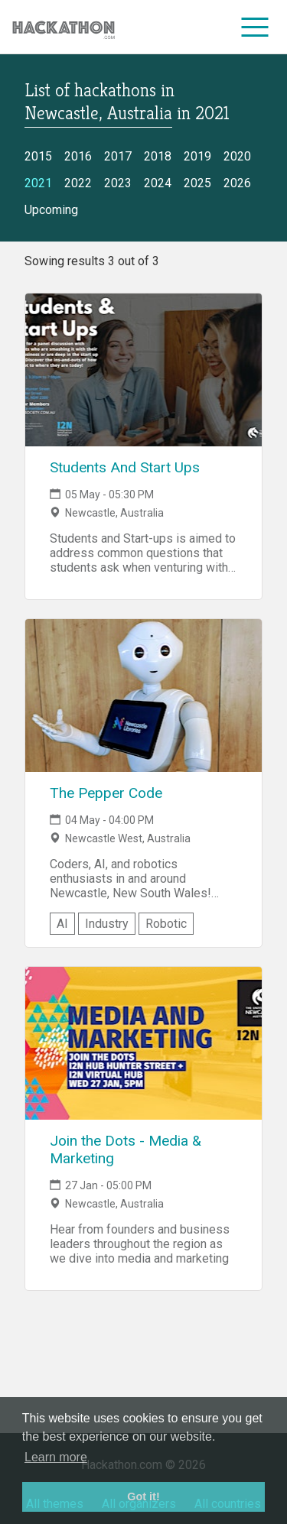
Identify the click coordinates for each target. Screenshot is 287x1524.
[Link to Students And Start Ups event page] (143, 369)
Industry (107, 923)
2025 (197, 183)
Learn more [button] (55, 1457)
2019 (197, 156)
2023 (118, 183)
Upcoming (51, 210)
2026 (237, 183)
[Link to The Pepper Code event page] (143, 695)
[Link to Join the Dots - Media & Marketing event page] (143, 1043)
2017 (118, 156)
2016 (78, 156)
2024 (157, 183)
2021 (38, 183)
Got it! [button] (143, 1496)
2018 (157, 156)
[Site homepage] (63, 27)
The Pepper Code (106, 793)
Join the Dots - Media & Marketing (125, 1149)
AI (62, 923)
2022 (78, 183)
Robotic (166, 923)
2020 (237, 156)
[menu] (255, 27)
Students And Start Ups (125, 467)
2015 (38, 156)
